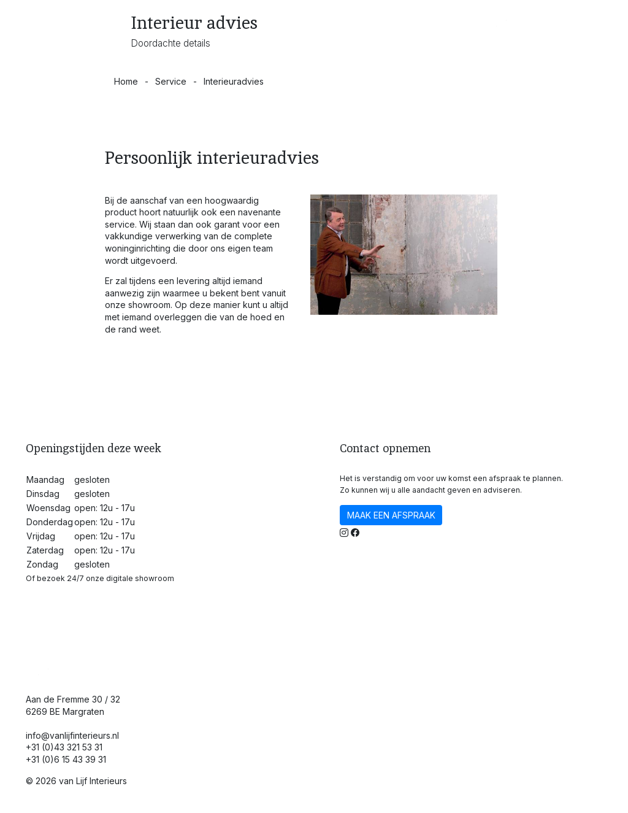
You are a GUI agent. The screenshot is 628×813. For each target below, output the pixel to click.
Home (126, 81)
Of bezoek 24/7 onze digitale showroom (100, 578)
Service (170, 81)
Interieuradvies (234, 81)
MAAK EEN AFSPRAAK (391, 515)
